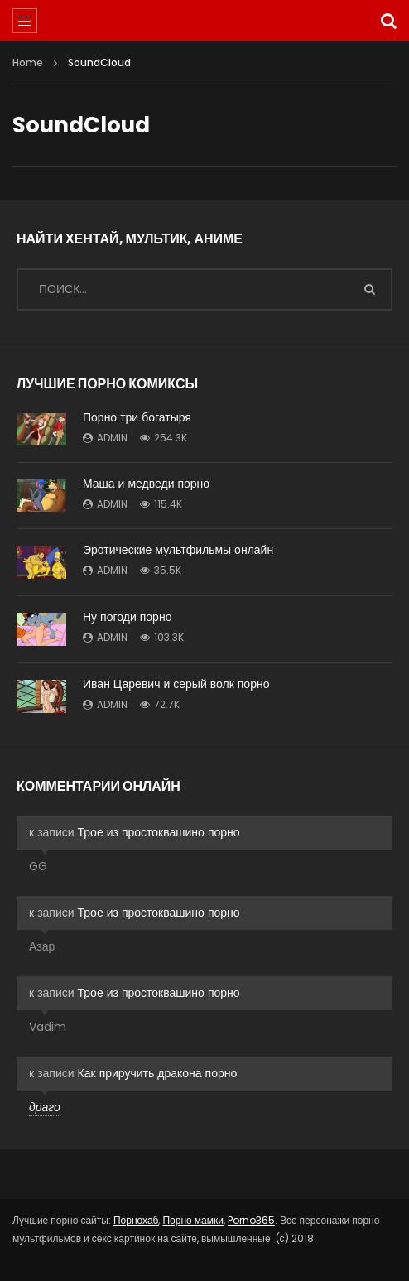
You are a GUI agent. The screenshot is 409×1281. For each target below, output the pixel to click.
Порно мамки (192, 1220)
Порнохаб (136, 1220)
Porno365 (251, 1220)
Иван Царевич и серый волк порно (176, 684)
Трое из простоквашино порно (159, 832)
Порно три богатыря (137, 417)
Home (27, 62)
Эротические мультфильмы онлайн (178, 550)
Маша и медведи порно (146, 483)
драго (44, 1107)
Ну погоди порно (127, 617)
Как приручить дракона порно (158, 1073)
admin (112, 438)
